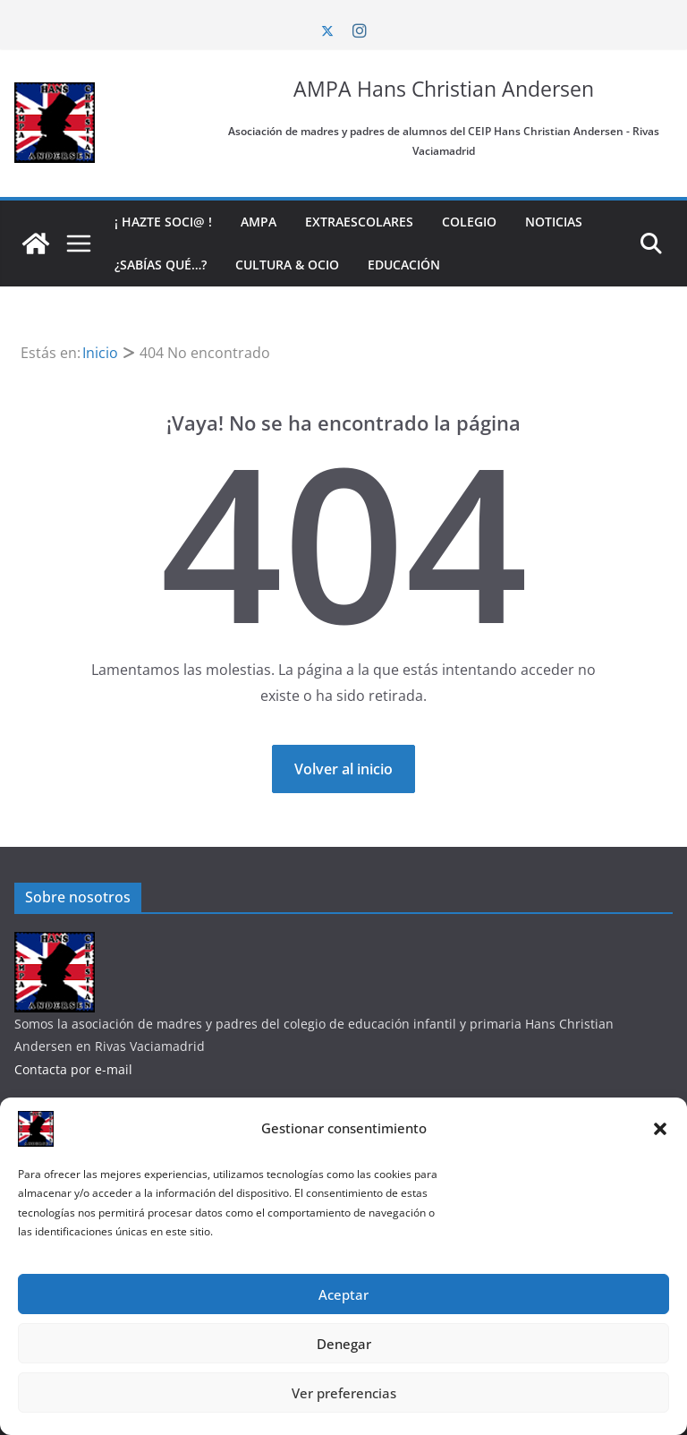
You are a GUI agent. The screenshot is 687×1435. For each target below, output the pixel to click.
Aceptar (343, 1294)
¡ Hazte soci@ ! (163, 221)
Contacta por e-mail (73, 1069)
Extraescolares (359, 221)
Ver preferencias (344, 1393)
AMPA (258, 221)
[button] (660, 1129)
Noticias (553, 221)
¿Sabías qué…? (160, 264)
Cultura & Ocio (287, 264)
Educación (404, 264)
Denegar (344, 1344)
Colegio (469, 221)
